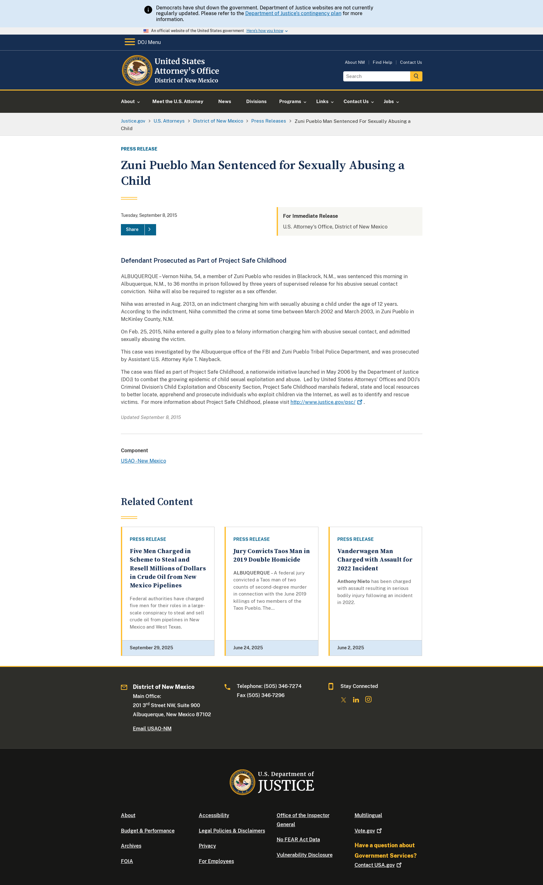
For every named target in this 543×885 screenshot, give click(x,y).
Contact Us (411, 62)
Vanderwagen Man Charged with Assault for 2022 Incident (375, 560)
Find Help (382, 62)
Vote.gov (369, 831)
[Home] (172, 82)
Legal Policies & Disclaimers (232, 831)
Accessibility (214, 815)
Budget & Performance (148, 831)
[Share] (138, 229)
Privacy (207, 846)
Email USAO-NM (152, 729)
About (128, 815)
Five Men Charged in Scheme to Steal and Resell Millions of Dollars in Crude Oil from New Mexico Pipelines (168, 568)
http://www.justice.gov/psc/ (327, 402)
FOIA (127, 861)
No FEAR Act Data (298, 840)
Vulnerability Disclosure (305, 855)
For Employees (216, 861)
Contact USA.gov (379, 865)
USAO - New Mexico (143, 461)
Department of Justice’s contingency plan (293, 13)
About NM (355, 62)
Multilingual (368, 815)
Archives (131, 846)
